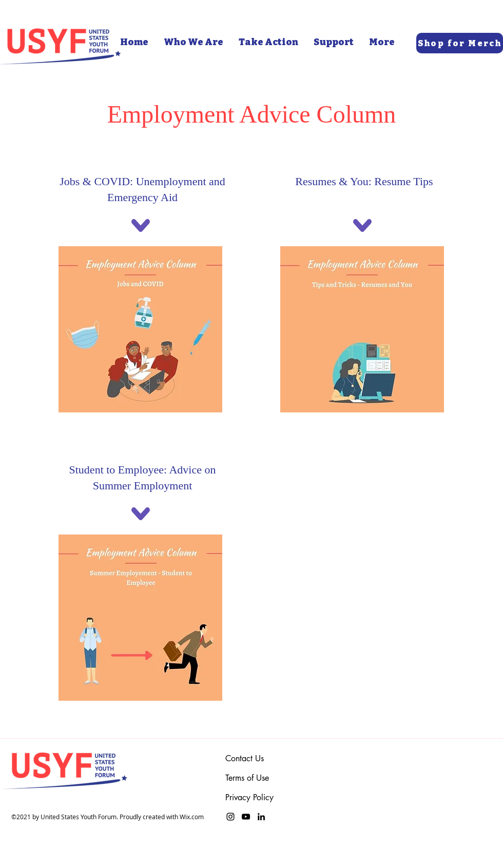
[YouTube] (246, 817)
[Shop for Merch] (459, 43)
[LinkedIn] (261, 817)
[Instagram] (230, 817)
